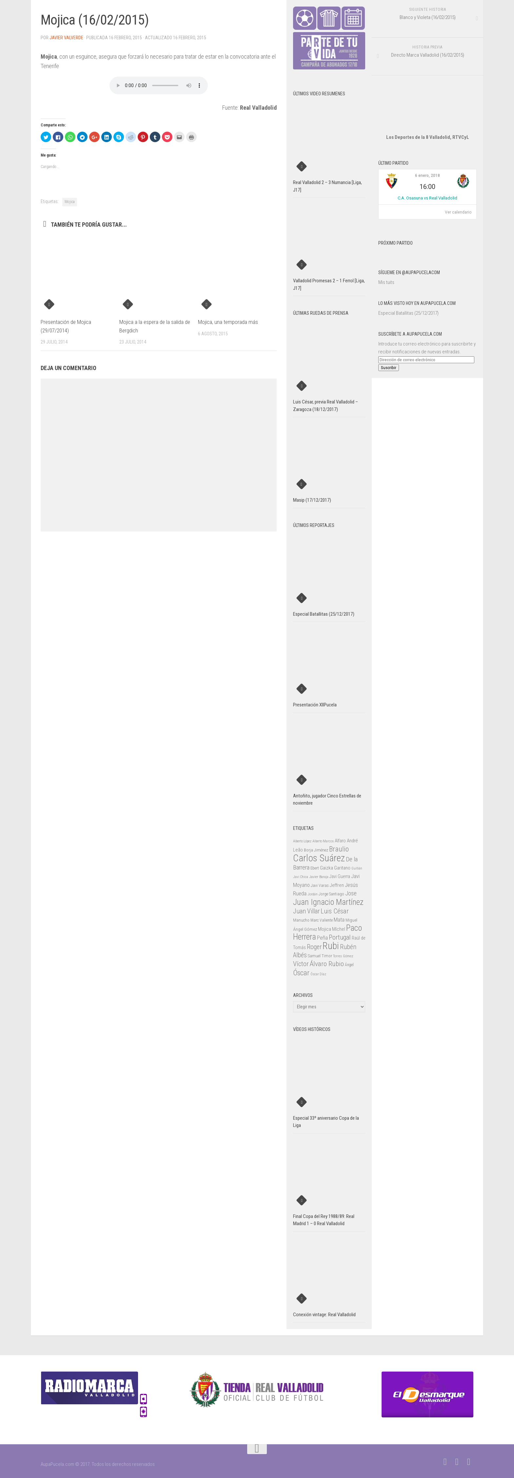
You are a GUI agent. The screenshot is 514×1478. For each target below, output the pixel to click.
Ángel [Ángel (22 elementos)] (349, 965)
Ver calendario (458, 212)
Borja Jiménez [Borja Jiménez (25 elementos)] (316, 850)
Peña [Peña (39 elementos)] (322, 938)
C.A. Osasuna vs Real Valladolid (427, 198)
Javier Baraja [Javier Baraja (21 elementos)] (318, 876)
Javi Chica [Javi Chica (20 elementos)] (300, 877)
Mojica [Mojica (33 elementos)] (324, 929)
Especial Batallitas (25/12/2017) (408, 313)
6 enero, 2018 (427, 175)
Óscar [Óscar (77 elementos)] (301, 972)
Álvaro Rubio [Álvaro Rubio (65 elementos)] (327, 964)
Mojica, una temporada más (228, 322)
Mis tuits (386, 282)
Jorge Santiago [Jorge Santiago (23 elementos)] (331, 894)
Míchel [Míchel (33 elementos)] (338, 929)
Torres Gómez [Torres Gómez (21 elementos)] (343, 956)
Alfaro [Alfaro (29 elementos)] (340, 840)
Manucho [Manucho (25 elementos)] (301, 920)
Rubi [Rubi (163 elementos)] (331, 945)
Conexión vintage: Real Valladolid (324, 1315)
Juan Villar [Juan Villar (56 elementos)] (306, 911)
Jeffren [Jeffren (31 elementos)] (337, 885)
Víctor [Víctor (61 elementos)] (301, 964)
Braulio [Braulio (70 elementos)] (339, 849)
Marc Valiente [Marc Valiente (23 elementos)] (321, 920)
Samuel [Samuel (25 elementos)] (314, 955)
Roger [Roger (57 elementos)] (314, 947)
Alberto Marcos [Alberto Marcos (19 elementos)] (323, 841)
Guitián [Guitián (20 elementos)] (356, 868)
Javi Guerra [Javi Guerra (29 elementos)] (339, 876)
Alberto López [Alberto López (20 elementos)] (302, 841)
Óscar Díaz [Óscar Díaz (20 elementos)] (318, 974)
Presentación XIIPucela (315, 705)
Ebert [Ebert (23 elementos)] (314, 868)
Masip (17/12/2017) (312, 500)
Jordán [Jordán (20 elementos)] (312, 894)
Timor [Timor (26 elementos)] (327, 955)
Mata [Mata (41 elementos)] (339, 919)
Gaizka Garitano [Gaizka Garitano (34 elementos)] (335, 868)
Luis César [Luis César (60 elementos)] (335, 911)
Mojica (70, 201)
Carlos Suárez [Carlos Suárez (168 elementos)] (319, 858)
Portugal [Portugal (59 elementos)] (340, 937)
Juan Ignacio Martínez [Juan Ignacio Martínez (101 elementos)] (328, 902)
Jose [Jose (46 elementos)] (351, 893)
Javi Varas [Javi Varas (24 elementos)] (320, 885)
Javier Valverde (66, 37)
